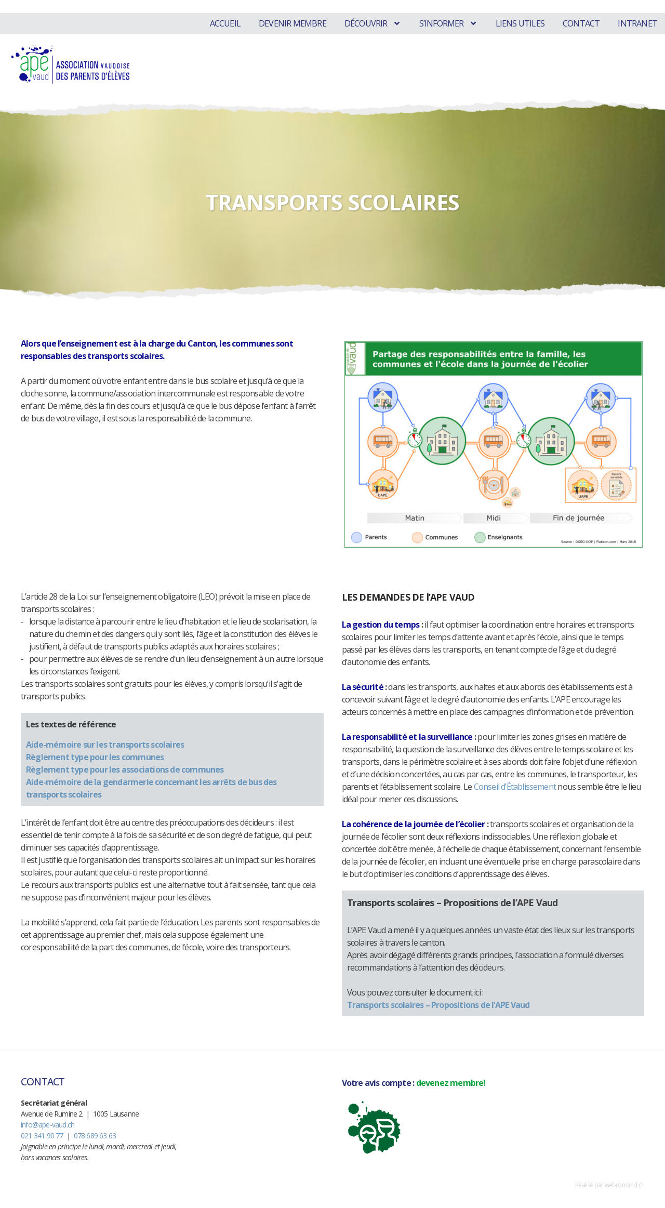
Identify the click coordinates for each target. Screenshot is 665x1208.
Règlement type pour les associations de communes (125, 769)
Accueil (225, 23)
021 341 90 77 (42, 1135)
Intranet (637, 23)
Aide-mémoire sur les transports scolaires (105, 744)
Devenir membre (292, 23)
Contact (581, 23)
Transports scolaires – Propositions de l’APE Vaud (438, 1005)
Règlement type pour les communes (95, 757)
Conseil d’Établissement (515, 786)
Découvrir (372, 23)
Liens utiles (520, 23)
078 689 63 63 (95, 1135)
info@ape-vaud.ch (47, 1125)
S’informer (448, 23)
